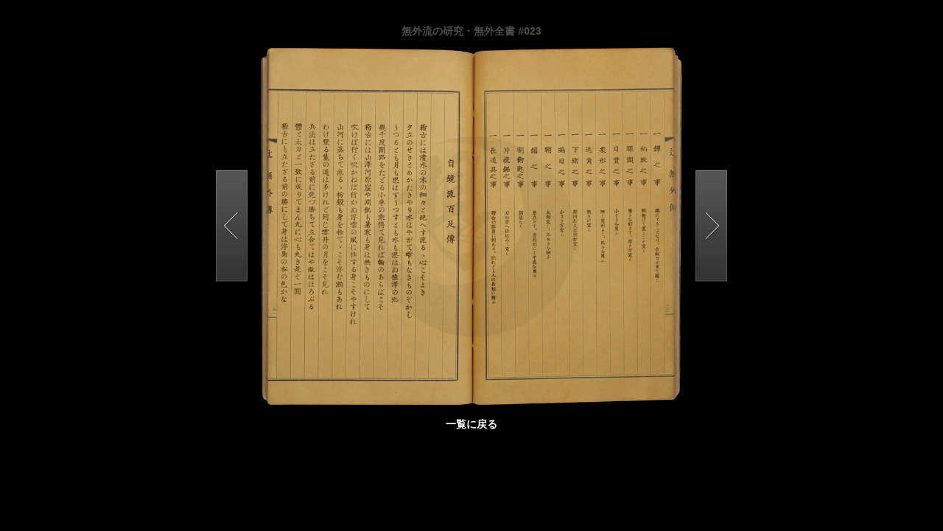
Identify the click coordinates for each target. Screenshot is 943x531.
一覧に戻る (471, 424)
